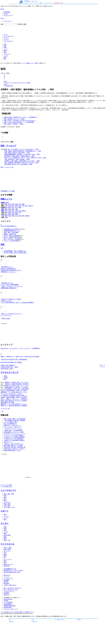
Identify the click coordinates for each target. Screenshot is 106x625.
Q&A (33, 619)
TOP (10, 619)
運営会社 (11, 621)
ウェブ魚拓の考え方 (59, 619)
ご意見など (34, 621)
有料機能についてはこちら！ (31, 1)
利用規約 (78, 619)
